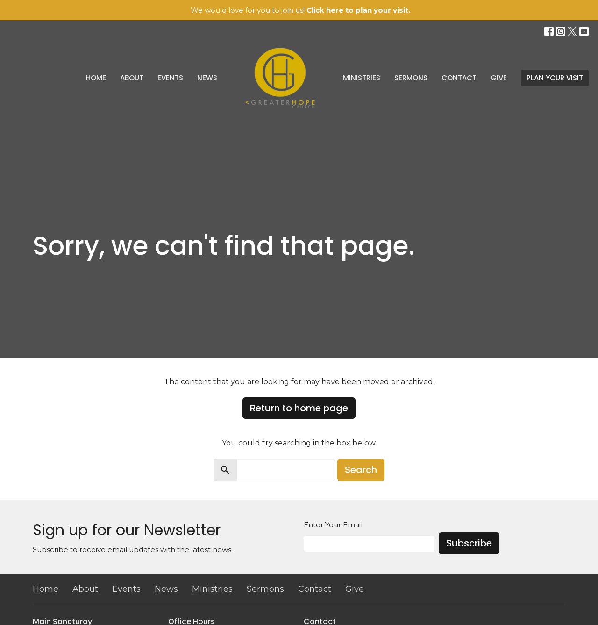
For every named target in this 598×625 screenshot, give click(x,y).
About (131, 78)
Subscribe (469, 543)
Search (361, 469)
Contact (459, 78)
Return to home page (299, 408)
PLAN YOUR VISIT (555, 78)
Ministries (361, 78)
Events (170, 78)
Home (96, 78)
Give (499, 78)
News (207, 78)
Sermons (410, 78)
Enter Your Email (333, 524)
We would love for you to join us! (300, 10)
